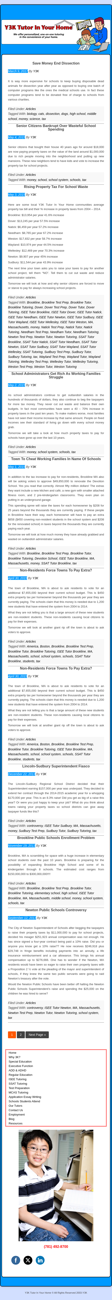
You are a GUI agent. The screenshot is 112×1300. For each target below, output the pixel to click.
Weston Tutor (43, 366)
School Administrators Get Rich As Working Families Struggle (55, 375)
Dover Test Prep (56, 307)
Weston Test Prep (20, 366)
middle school (61, 898)
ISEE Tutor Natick (89, 312)
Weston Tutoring (65, 366)
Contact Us (16, 1110)
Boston (45, 646)
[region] (56, 1185)
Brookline (33, 302)
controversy (35, 825)
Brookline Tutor (80, 302)
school (42, 180)
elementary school (47, 893)
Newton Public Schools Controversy (56, 910)
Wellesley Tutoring (85, 361)
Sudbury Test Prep (57, 352)
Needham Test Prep (34, 332)
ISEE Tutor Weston (73, 322)
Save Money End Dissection (56, 63)
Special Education (20, 1061)
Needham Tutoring (85, 332)
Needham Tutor (60, 332)
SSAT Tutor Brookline (56, 563)
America (32, 646)
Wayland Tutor (77, 357)
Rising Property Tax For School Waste (56, 187)
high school (78, 114)
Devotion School (46, 558)
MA (90, 322)
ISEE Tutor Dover (63, 312)
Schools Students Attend (24, 1101)
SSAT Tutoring (33, 352)
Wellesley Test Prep (34, 361)
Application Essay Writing (25, 1097)
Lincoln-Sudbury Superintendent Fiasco (56, 766)
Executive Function (21, 1066)
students (28, 661)
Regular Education (20, 1074)
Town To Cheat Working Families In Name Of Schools (56, 459)
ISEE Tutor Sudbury (80, 317)
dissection (52, 114)
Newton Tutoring (65, 337)
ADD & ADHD (17, 1070)
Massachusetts (18, 327)
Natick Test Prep (52, 327)
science (34, 119)
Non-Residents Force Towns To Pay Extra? (56, 570)
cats (41, 114)
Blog (11, 1119)
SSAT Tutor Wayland (64, 347)
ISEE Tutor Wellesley (44, 322)
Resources (15, 1123)
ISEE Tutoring (17, 1079)
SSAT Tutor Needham (65, 342)
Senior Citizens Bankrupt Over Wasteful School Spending (56, 127)
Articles (31, 109)
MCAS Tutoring (18, 1092)
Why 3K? (14, 1057)
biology (32, 114)
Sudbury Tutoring (19, 357)
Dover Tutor (76, 307)
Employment (17, 1114)
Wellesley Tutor (60, 361)
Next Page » (37, 1034)
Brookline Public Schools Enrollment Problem (56, 838)
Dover (39, 307)
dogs (64, 114)
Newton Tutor (43, 337)
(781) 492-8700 (56, 1247)
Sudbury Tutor (81, 352)
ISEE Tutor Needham (22, 317)
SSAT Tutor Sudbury (34, 347)
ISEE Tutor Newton (52, 317)
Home (12, 1052)
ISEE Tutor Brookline (35, 312)
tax (44, 119)
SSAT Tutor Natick (35, 342)
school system (58, 180)
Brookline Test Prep (55, 302)
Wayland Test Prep (52, 357)
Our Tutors (15, 1105)
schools (75, 180)
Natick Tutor (74, 327)
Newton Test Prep (20, 337)
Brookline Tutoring (20, 307)
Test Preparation (19, 1088)
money (23, 119)
